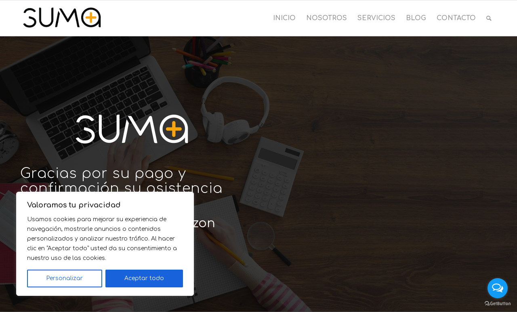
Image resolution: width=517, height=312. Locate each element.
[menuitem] (284, 18)
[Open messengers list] (498, 288)
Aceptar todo (144, 278)
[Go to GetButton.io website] (498, 303)
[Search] (489, 18)
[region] (105, 244)
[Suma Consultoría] (62, 18)
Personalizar (64, 278)
